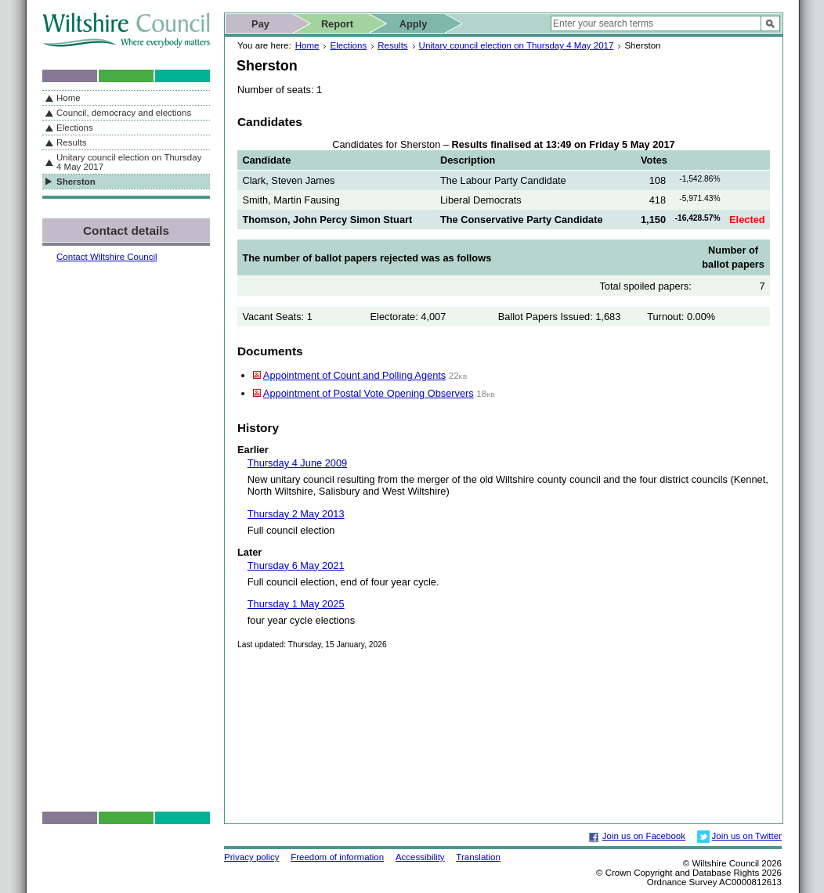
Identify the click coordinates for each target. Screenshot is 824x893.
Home (307, 45)
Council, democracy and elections (123, 112)
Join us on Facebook (643, 836)
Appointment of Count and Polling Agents (354, 375)
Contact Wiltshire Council (106, 256)
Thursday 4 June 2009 (297, 463)
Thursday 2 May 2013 (296, 514)
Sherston (76, 181)
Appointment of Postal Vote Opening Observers (368, 393)
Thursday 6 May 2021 (296, 565)
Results (392, 45)
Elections (348, 45)
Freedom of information (337, 857)
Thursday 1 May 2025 (296, 604)
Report (337, 24)
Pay (260, 24)
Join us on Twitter (747, 836)
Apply (413, 24)
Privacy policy (251, 857)
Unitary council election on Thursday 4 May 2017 (516, 45)
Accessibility (420, 857)
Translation (478, 857)
